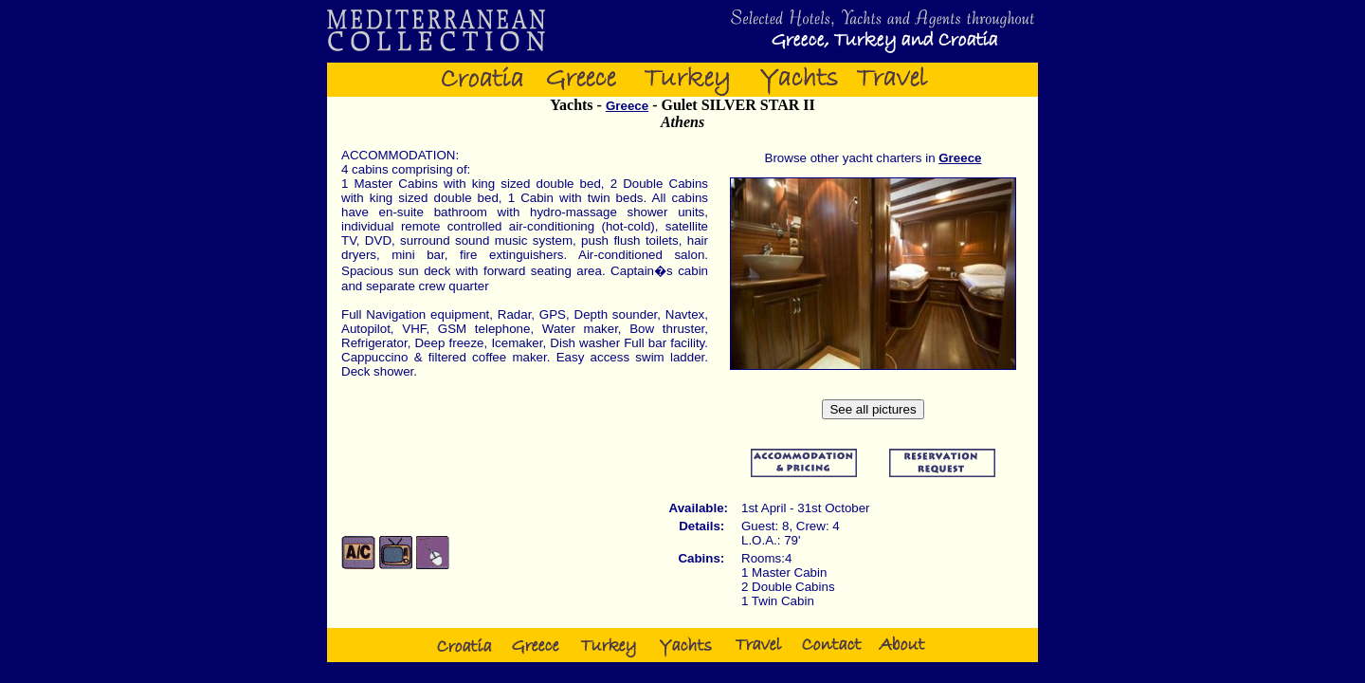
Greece (627, 106)
